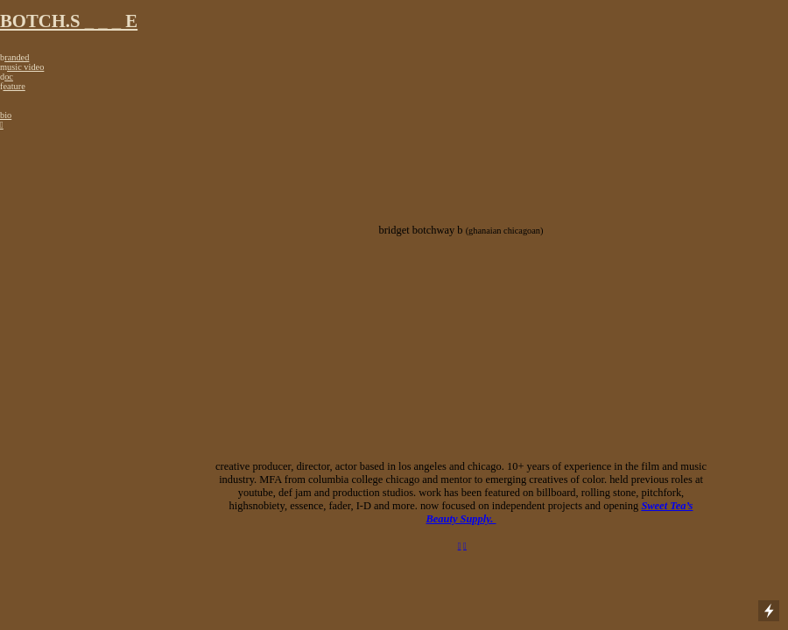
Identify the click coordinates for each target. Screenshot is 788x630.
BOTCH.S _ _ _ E (68, 21)
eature (14, 86)
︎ (2, 125)
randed (16, 57)
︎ (465, 545)
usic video (25, 67)
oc (8, 76)
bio (5, 115)
